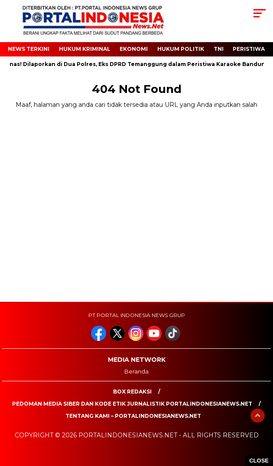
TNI (219, 49)
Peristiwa (249, 49)
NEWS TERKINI (28, 49)
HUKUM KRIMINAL (84, 49)
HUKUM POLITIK (180, 49)
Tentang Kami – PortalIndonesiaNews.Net (133, 416)
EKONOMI (134, 49)
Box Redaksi (132, 391)
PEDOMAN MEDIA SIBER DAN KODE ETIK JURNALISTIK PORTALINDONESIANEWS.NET (132, 403)
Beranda (136, 371)
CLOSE (259, 460)
